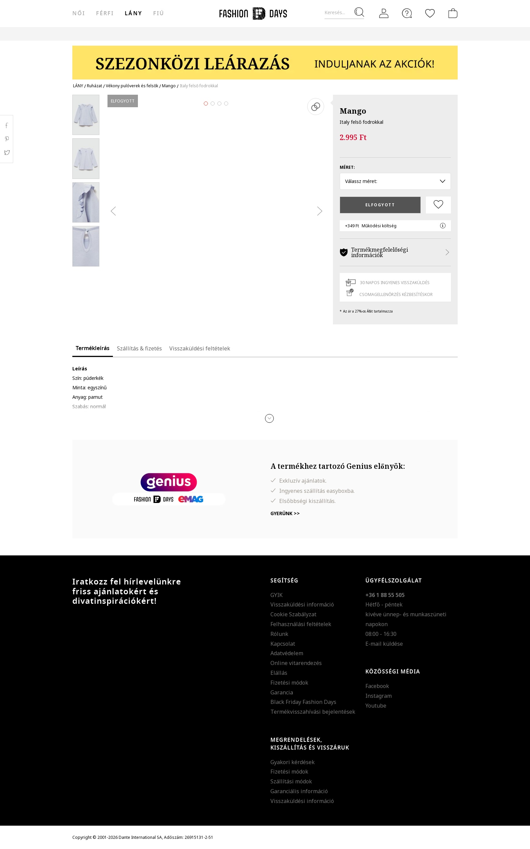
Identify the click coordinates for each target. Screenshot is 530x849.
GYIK (276, 595)
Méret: (347, 167)
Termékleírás (93, 348)
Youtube (375, 705)
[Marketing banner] (265, 59)
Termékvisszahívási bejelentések (312, 711)
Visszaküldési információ (302, 604)
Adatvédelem (286, 653)
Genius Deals (227, 33)
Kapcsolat (282, 643)
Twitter (6, 152)
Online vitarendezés (296, 663)
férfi (105, 13)
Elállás (278, 672)
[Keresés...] (344, 12)
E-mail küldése (384, 643)
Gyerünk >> (285, 513)
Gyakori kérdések (292, 762)
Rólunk (279, 634)
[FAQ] (407, 13)
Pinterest (6, 139)
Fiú (158, 13)
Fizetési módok (289, 682)
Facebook (377, 686)
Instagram (378, 695)
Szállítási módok (291, 781)
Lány (133, 13)
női (78, 13)
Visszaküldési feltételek (199, 348)
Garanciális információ (299, 791)
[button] (269, 418)
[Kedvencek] (430, 13)
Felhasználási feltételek (300, 624)
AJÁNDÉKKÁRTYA (320, 33)
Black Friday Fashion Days (303, 702)
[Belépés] (384, 13)
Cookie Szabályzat (293, 614)
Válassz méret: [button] (395, 181)
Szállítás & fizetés (139, 348)
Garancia (281, 692)
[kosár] (451, 13)
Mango (353, 111)
